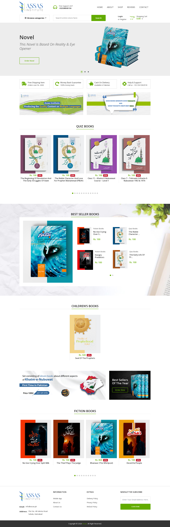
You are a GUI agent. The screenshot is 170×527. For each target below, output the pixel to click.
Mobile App (57, 498)
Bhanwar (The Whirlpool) (101, 463)
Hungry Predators (99, 256)
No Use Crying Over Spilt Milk (36, 463)
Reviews (131, 7)
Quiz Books (133, 228)
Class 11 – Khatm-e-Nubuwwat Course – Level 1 (101, 179)
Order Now (120, 390)
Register (123, 19)
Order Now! (29, 61)
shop (120, 7)
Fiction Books (98, 228)
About (110, 7)
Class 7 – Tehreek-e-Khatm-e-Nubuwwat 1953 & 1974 (134, 179)
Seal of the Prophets (85, 358)
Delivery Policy (92, 498)
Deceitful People (134, 463)
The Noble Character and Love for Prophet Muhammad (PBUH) (68, 179)
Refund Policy (92, 507)
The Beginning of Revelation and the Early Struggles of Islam (36, 179)
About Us (56, 502)
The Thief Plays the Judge (69, 463)
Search (99, 18)
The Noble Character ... (134, 233)
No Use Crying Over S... (99, 233)
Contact (143, 7)
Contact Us (57, 507)
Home (100, 7)
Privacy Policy (92, 502)
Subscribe (135, 507)
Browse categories (34, 18)
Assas (84, 524)
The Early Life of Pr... (137, 256)
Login (120, 16)
